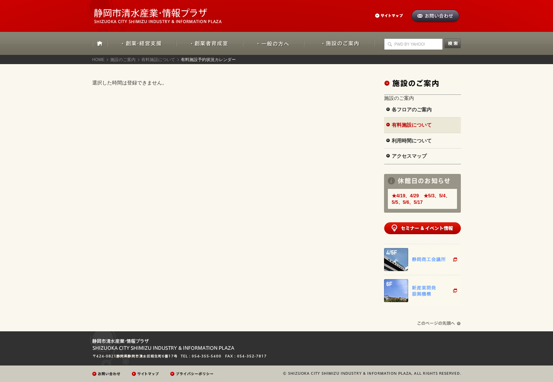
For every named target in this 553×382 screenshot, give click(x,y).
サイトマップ (393, 15)
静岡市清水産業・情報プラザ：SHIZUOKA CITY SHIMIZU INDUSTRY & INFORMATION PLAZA (164, 11)
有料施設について (158, 59)
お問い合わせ (435, 16)
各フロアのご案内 (412, 109)
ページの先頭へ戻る (439, 323)
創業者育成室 (209, 43)
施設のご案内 (339, 43)
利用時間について (412, 141)
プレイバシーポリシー (192, 374)
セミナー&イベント (422, 228)
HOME (100, 43)
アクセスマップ (409, 156)
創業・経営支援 (142, 43)
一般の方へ (273, 43)
